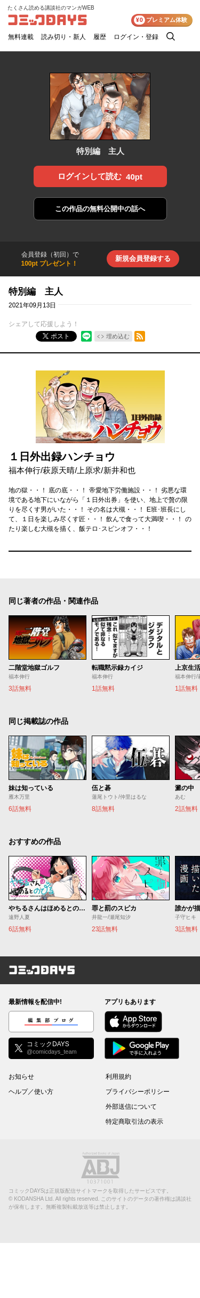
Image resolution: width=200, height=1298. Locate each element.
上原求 (89, 470)
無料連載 (21, 37)
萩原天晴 (59, 470)
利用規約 (118, 1076)
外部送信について (131, 1106)
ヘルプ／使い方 (31, 1091)
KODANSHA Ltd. (34, 1199)
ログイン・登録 (136, 37)
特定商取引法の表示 (134, 1121)
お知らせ (21, 1076)
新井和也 (119, 470)
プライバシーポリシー (138, 1091)
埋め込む (118, 336)
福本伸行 (25, 470)
